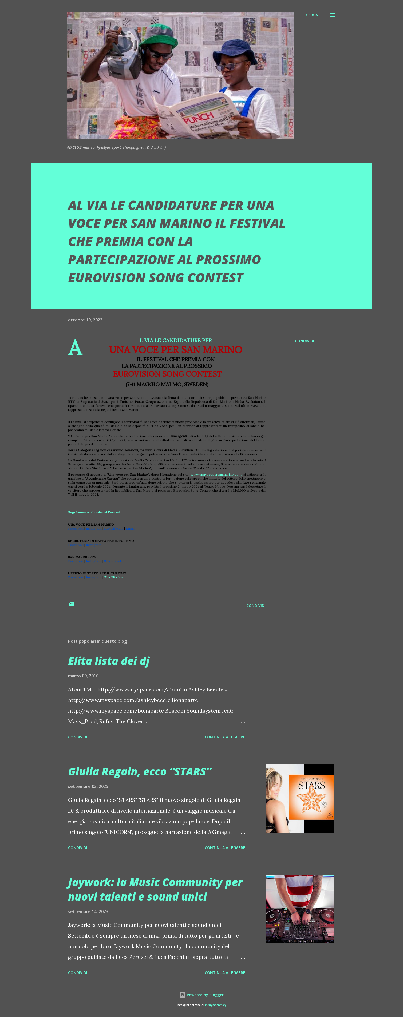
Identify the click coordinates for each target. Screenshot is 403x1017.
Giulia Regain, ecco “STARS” (139, 771)
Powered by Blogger (201, 994)
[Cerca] (312, 15)
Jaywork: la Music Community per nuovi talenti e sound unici (155, 889)
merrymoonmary (215, 1005)
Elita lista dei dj (108, 660)
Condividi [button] (304, 340)
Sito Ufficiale (113, 577)
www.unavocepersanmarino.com (216, 474)
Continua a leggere (225, 736)
